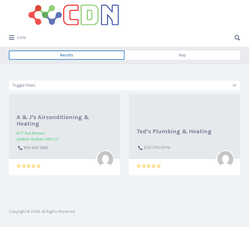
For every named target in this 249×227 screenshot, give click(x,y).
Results (66, 55)
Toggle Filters (23, 85)
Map (182, 55)
